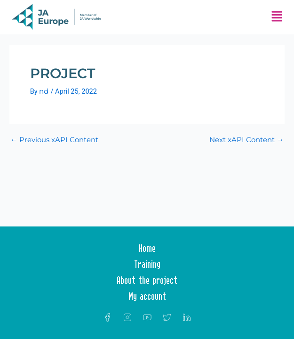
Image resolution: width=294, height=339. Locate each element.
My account (147, 296)
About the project (147, 280)
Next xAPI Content (246, 140)
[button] (277, 17)
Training (147, 264)
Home (147, 248)
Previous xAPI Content (54, 140)
